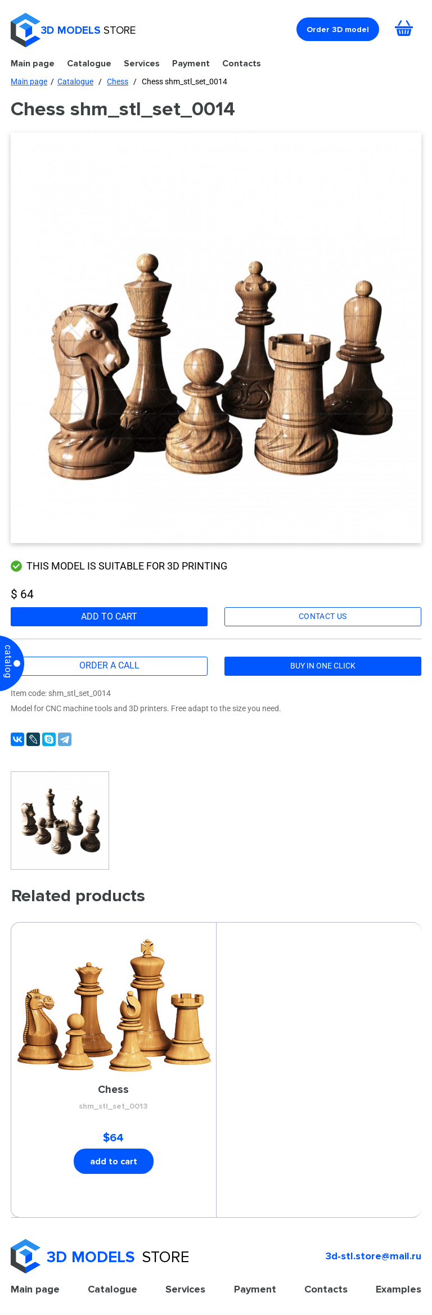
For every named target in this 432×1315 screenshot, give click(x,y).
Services (142, 63)
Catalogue (89, 63)
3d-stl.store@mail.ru (373, 1256)
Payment (191, 63)
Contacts (241, 63)
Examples (398, 1289)
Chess (117, 81)
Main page (33, 63)
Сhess (114, 1098)
